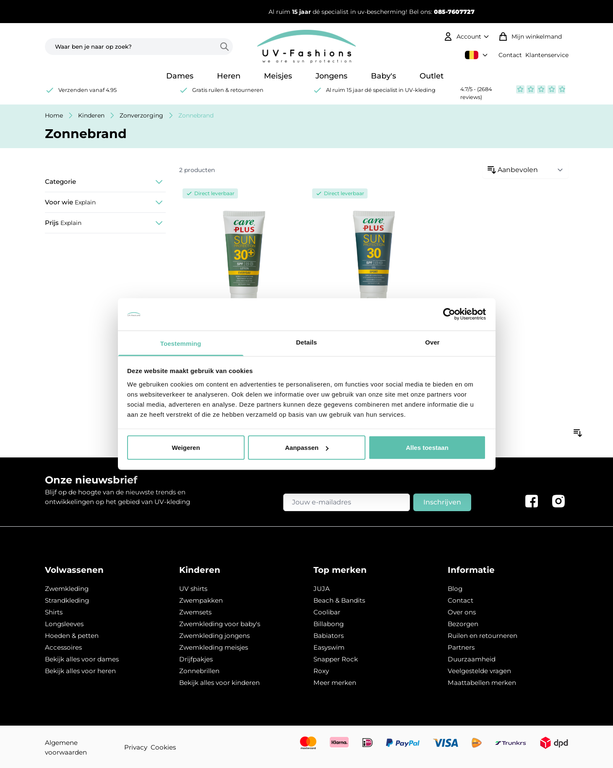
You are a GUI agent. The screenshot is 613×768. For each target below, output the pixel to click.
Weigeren (186, 447)
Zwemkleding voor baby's (219, 624)
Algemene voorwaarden (66, 747)
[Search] (226, 46)
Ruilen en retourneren (482, 636)
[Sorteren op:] (526, 170)
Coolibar (326, 612)
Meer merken (334, 683)
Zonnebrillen (199, 671)
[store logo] (306, 46)
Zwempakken (201, 600)
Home (54, 115)
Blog (455, 589)
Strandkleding (67, 600)
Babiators (328, 636)
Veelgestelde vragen (479, 671)
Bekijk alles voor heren (80, 671)
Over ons (462, 612)
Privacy (135, 747)
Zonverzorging (141, 115)
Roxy (321, 671)
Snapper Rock (335, 659)
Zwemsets (195, 612)
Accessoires (63, 647)
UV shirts (193, 589)
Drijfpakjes (196, 659)
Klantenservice (547, 55)
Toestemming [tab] (180, 343)
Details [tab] (306, 341)
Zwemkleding (67, 589)
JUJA (321, 589)
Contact (510, 55)
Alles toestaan (427, 447)
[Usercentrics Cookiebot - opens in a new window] (449, 314)
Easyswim (328, 647)
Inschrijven (442, 502)
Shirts (54, 612)
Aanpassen (307, 447)
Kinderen (91, 115)
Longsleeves (64, 624)
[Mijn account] (467, 36)
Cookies (163, 747)
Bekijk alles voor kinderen (219, 683)
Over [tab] (432, 341)
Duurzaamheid (472, 659)
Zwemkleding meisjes (213, 647)
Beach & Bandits (339, 600)
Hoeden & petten (72, 636)
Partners (461, 647)
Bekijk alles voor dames (82, 659)
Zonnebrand (196, 115)
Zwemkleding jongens (214, 636)
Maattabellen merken (482, 683)
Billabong (328, 624)
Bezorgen (463, 624)
